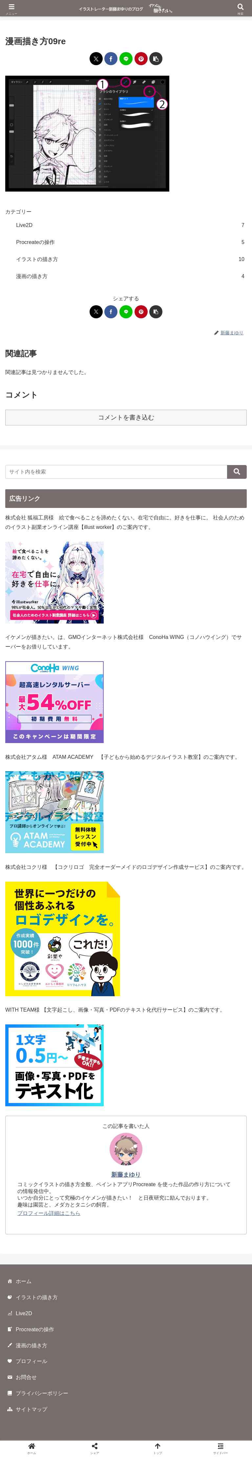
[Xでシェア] (96, 58)
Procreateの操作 (30, 1330)
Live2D (19, 1314)
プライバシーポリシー (37, 1394)
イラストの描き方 (32, 1298)
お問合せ (22, 1377)
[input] (126, 472)
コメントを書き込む (126, 417)
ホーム (19, 1282)
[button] (155, 58)
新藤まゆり (126, 1174)
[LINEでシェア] (126, 58)
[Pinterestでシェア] (141, 58)
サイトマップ (27, 1410)
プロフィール (27, 1361)
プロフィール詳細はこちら (48, 1213)
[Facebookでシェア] (110, 58)
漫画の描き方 (27, 1345)
